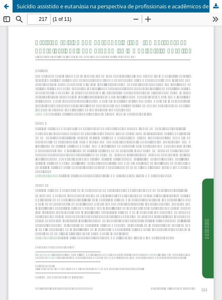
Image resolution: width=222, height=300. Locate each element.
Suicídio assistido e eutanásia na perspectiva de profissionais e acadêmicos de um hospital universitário (119, 6)
